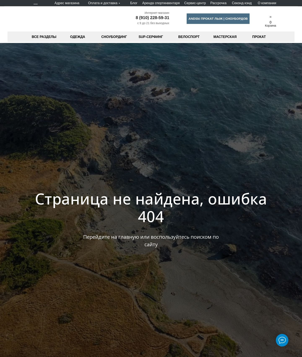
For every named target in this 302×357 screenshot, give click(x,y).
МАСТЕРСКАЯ (225, 37)
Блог (134, 3)
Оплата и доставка (102, 3)
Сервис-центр (195, 3)
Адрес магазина (67, 3)
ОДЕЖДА (77, 37)
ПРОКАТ (259, 37)
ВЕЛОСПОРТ (189, 37)
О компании (267, 3)
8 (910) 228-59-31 (152, 17)
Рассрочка (218, 3)
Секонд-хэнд (242, 3)
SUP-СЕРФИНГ (151, 37)
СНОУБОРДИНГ (114, 37)
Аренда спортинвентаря (161, 3)
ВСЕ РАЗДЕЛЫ (44, 37)
